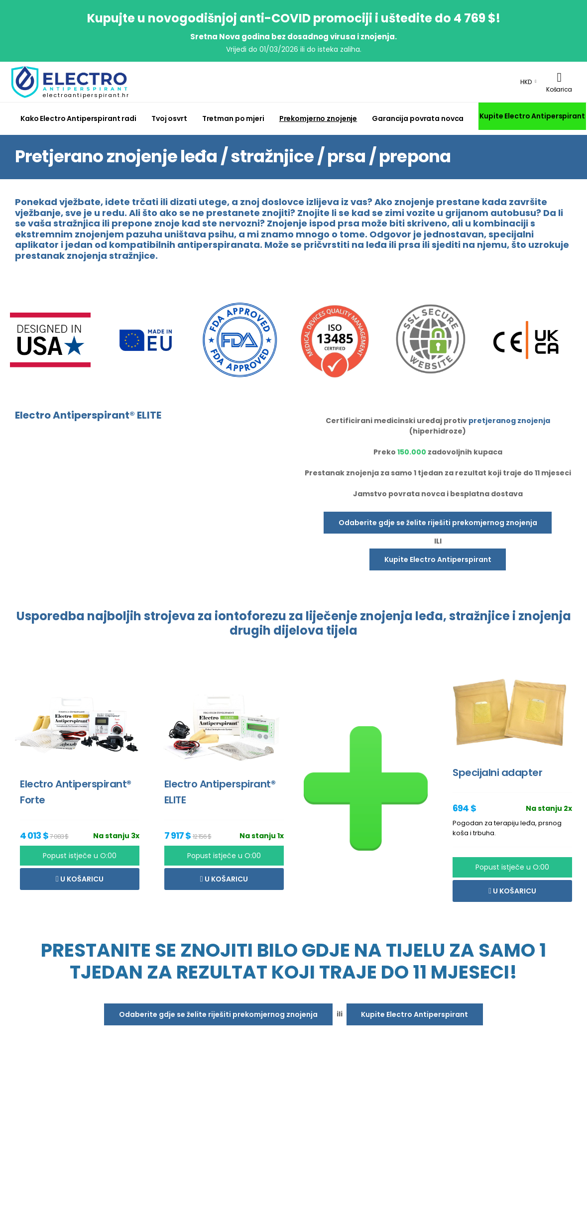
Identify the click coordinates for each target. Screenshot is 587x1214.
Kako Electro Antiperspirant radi (78, 118)
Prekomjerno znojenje (318, 118)
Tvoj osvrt (169, 118)
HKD (526, 82)
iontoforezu (250, 616)
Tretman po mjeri (233, 118)
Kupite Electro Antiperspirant (532, 116)
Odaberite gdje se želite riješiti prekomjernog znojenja (438, 523)
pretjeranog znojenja (509, 421)
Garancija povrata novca (418, 118)
